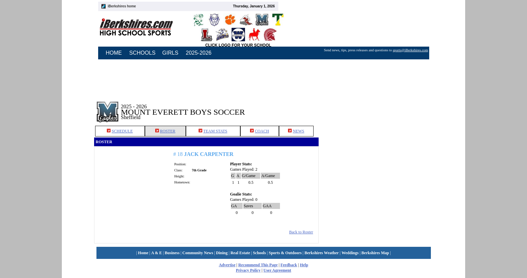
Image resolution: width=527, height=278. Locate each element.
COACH (262, 131)
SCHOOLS (142, 53)
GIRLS (170, 53)
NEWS (298, 131)
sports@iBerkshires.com (410, 50)
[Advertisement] (375, 107)
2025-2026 (199, 53)
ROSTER (167, 131)
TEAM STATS (215, 131)
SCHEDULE (122, 131)
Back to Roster (301, 232)
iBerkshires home (122, 6)
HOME (114, 53)
